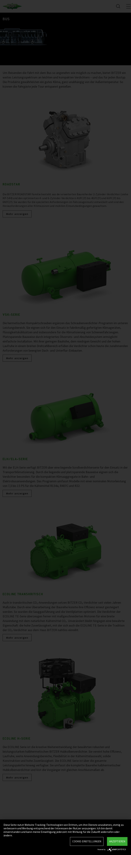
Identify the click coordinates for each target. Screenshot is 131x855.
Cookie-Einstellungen (86, 841)
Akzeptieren (117, 841)
